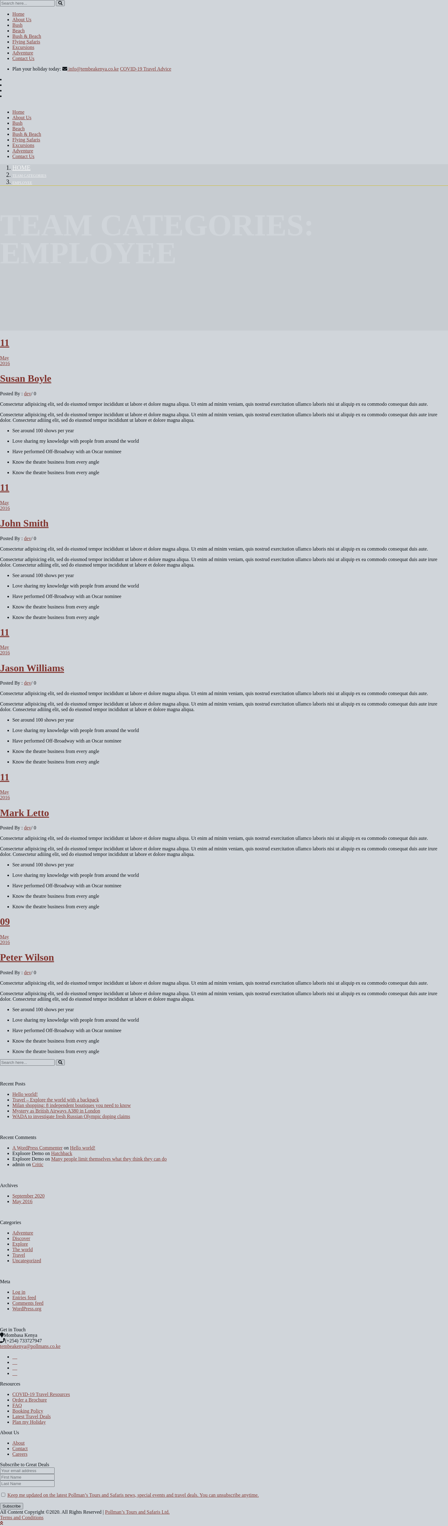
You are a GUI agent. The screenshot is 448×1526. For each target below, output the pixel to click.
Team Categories (29, 175)
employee (22, 183)
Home (21, 167)
